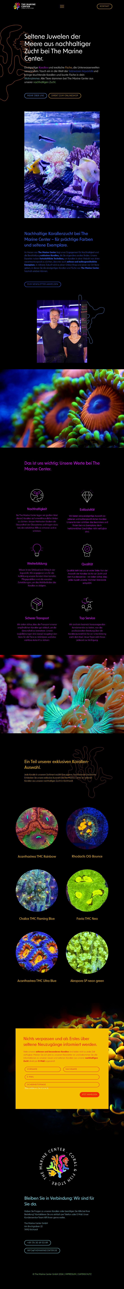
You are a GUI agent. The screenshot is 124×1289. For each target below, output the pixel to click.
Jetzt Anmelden (89, 1095)
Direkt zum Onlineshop (64, 96)
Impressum (70, 1274)
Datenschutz (84, 1274)
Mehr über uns (35, 96)
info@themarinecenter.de (42, 1251)
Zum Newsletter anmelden (42, 284)
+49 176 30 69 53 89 (37, 1243)
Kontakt (104, 6)
